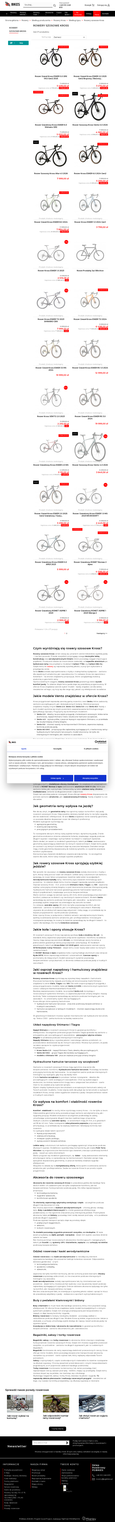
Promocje (36, 1473)
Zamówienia (67, 1473)
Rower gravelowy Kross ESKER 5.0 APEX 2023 (51, 563)
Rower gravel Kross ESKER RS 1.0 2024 (90, 368)
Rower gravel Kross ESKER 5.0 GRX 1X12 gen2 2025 (51, 77)
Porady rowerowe (12, 1508)
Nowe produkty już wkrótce (90, 271)
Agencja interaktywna (78, 1519)
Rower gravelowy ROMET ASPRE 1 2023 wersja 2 (90, 612)
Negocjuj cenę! (38, 1470)
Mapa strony (37, 1484)
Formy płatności (11, 1481)
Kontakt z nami (38, 1481)
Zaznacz (69, 37)
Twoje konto (69, 1464)
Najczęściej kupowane (41, 1478)
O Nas (7, 1473)
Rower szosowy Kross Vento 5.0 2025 (90, 125)
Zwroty (7, 1506)
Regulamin (9, 1484)
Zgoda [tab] (23, 749)
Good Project (46, 1519)
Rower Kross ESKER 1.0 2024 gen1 (90, 222)
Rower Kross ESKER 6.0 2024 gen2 (90, 173)
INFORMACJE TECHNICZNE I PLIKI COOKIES (13, 1497)
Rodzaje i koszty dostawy (15, 1476)
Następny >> (102, 633)
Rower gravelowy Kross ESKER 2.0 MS (51, 465)
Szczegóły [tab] (57, 749)
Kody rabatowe (10, 1503)
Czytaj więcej (57, 1429)
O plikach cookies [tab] (91, 749)
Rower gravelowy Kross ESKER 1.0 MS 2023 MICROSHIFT (90, 514)
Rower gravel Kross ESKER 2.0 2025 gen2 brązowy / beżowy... (90, 77)
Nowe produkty (38, 1476)
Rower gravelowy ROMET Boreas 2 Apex (90, 563)
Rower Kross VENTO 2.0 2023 (51, 416)
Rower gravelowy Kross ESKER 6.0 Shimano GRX (51, 126)
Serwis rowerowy (11, 1487)
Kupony (65, 1484)
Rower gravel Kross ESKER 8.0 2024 (51, 222)
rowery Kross (86, 794)
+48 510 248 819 (103, 1475)
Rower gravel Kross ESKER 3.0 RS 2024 (51, 369)
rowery (50, 666)
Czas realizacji (10, 1478)
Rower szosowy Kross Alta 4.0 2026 (51, 173)
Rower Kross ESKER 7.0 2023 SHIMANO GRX (51, 320)
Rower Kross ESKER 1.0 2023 (51, 271)
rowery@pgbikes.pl (104, 1479)
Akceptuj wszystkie (90, 778)
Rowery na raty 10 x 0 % (14, 1493)
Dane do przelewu (12, 1490)
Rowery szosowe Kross (17, 29)
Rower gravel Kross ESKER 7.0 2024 (90, 319)
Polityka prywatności (13, 1470)
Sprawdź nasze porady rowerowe (27, 1390)
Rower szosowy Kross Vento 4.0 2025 (90, 465)
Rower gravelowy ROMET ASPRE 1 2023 (51, 612)
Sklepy (35, 1487)
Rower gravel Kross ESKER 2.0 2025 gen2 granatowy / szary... (50, 514)
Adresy (65, 1481)
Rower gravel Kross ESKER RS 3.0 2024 (90, 417)
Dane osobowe (68, 1470)
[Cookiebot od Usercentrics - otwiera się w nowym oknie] (96, 742)
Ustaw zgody (57, 778)
